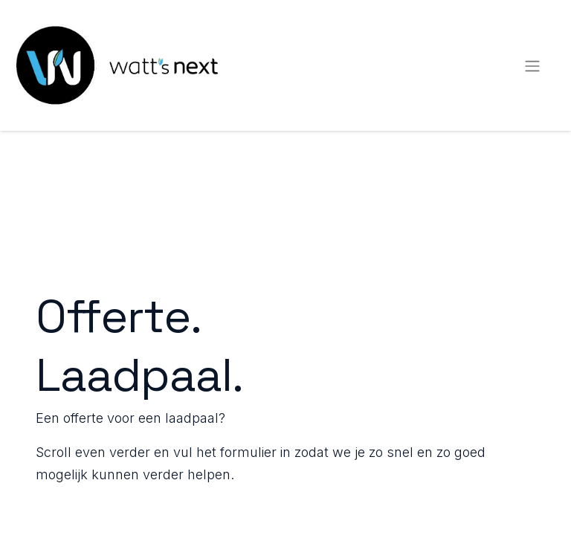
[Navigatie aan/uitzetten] (532, 65)
